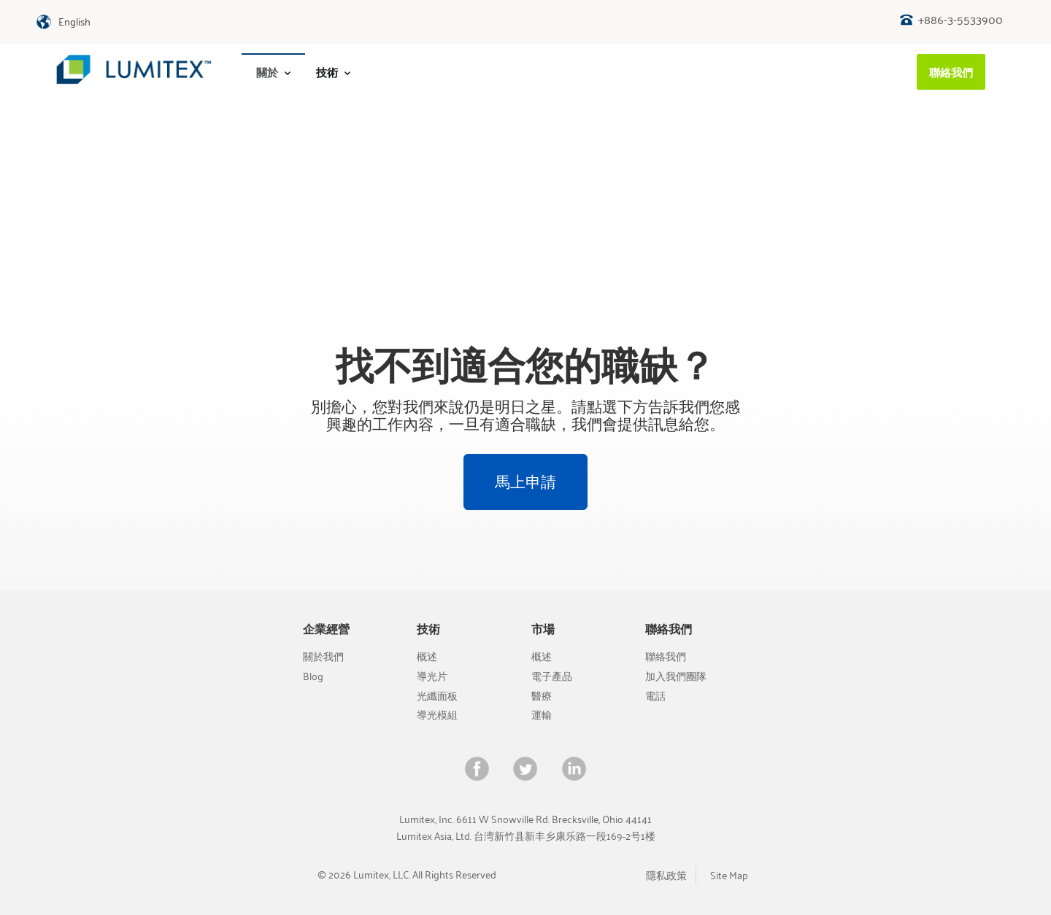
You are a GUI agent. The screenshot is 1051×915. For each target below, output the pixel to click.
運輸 (541, 715)
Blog (313, 676)
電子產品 (551, 676)
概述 (427, 656)
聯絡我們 (665, 656)
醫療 (541, 696)
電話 (655, 696)
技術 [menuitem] (333, 72)
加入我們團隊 (676, 676)
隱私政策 (666, 875)
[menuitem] (273, 72)
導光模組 (437, 715)
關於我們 (323, 656)
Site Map (729, 875)
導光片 (432, 676)
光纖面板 (437, 696)
